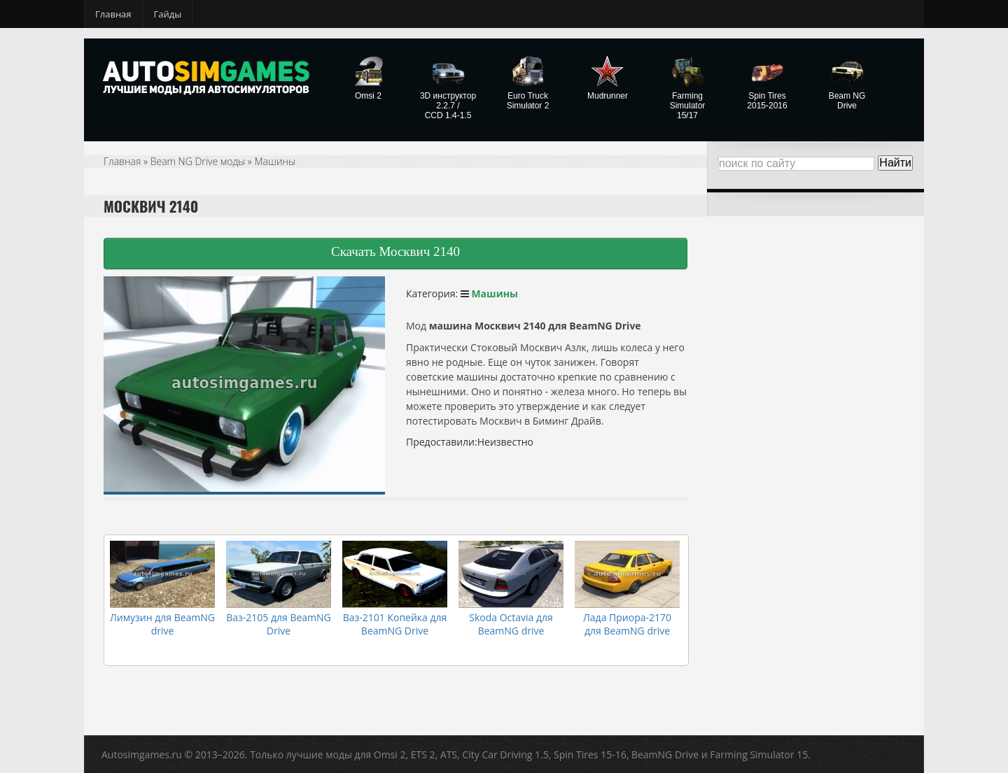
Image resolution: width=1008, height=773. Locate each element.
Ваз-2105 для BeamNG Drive (278, 624)
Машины (275, 161)
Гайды (168, 14)
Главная (113, 14)
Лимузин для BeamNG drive (162, 624)
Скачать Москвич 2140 (395, 251)
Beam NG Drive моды (197, 161)
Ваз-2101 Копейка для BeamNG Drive (395, 624)
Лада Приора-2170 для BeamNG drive (627, 624)
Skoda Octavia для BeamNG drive (511, 624)
